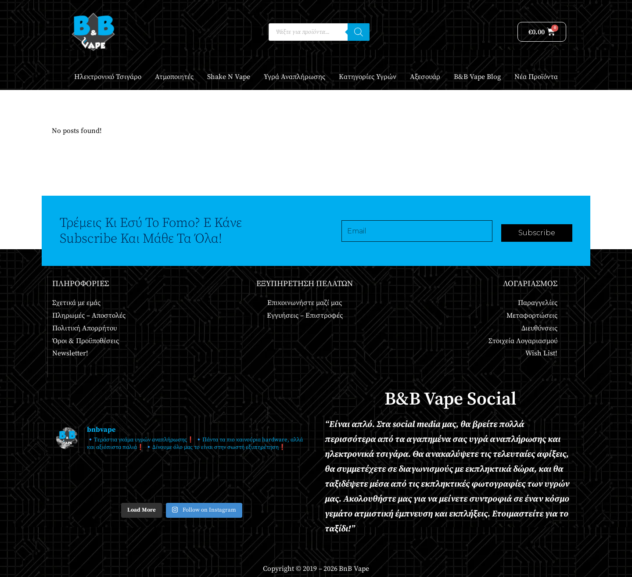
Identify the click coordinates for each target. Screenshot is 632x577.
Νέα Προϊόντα (536, 76)
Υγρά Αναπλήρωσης (294, 76)
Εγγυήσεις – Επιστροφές (305, 315)
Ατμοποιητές (174, 76)
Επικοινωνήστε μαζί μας (304, 302)
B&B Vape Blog (477, 76)
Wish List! (541, 353)
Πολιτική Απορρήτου (84, 328)
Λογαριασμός (530, 284)
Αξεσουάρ (425, 76)
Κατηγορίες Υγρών (367, 76)
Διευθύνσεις (539, 328)
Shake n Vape (228, 76)
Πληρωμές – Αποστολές (89, 315)
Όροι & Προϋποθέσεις (85, 341)
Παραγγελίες (537, 302)
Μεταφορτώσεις (531, 315)
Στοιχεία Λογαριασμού (522, 341)
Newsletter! (70, 353)
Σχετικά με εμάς (76, 302)
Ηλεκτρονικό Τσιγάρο (107, 76)
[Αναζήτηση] (359, 32)
